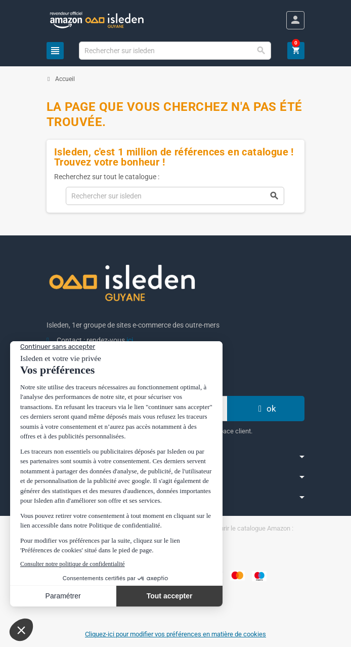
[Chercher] (175, 51)
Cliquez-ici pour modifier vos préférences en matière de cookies (175, 634)
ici (129, 340)
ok (266, 408)
